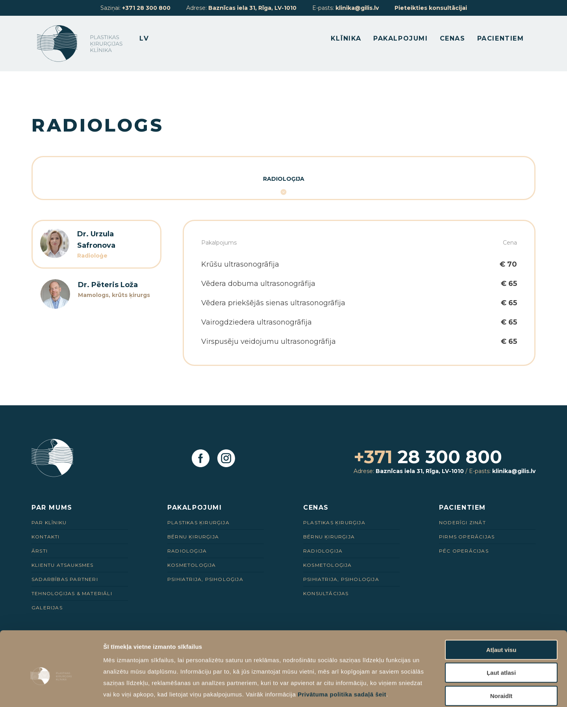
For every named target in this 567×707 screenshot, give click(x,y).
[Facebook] (200, 458)
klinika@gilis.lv (357, 7)
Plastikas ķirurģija (198, 522)
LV (149, 39)
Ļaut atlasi (501, 634)
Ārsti (40, 551)
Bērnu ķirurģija (193, 537)
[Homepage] (85, 44)
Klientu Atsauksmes (63, 565)
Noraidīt (501, 656)
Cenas (450, 39)
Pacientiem (498, 39)
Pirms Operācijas (467, 537)
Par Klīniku (49, 522)
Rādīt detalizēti (429, 691)
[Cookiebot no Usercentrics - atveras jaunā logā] (51, 692)
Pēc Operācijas (464, 551)
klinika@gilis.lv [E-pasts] (514, 471)
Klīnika (343, 39)
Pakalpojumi (398, 39)
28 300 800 (429, 456)
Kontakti (46, 537)
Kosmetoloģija (191, 565)
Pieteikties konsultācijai (431, 7)
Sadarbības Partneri (65, 579)
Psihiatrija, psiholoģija (205, 579)
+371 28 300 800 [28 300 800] (146, 7)
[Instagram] (226, 458)
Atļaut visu (501, 610)
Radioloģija (283, 178)
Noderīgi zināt (462, 522)
